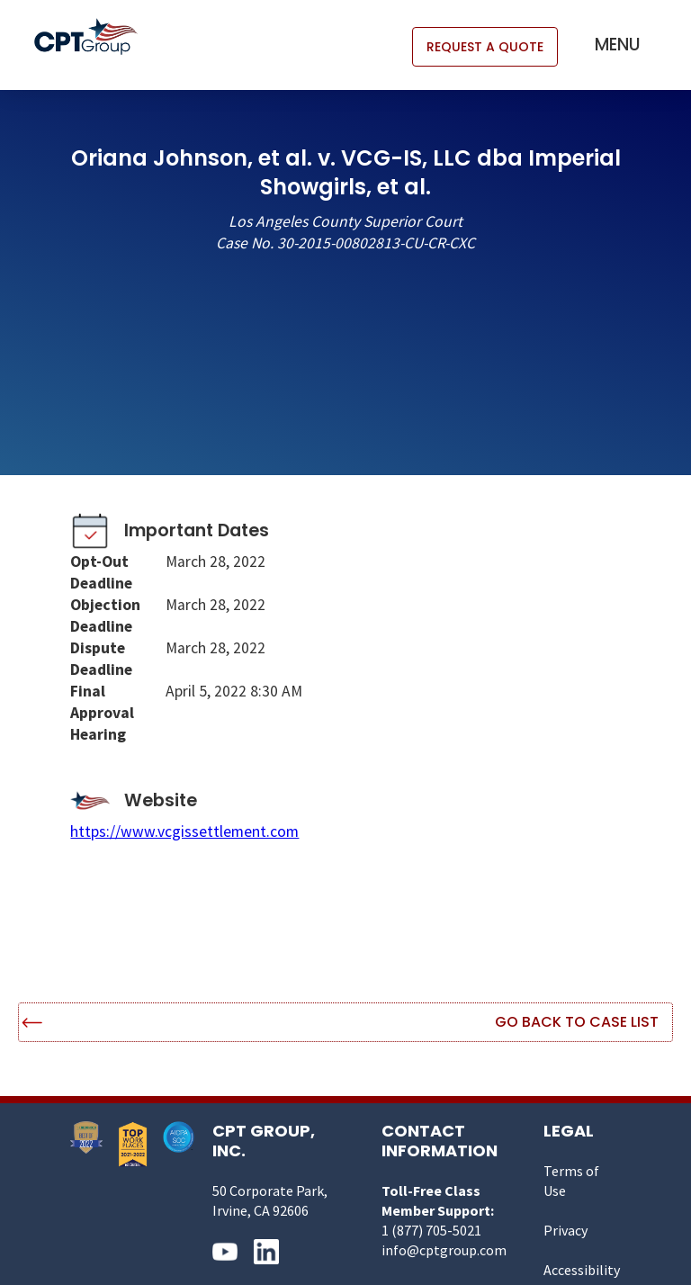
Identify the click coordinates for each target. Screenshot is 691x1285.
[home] (95, 36)
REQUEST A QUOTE (484, 47)
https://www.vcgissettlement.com (184, 831)
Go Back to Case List (577, 1021)
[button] (618, 45)
